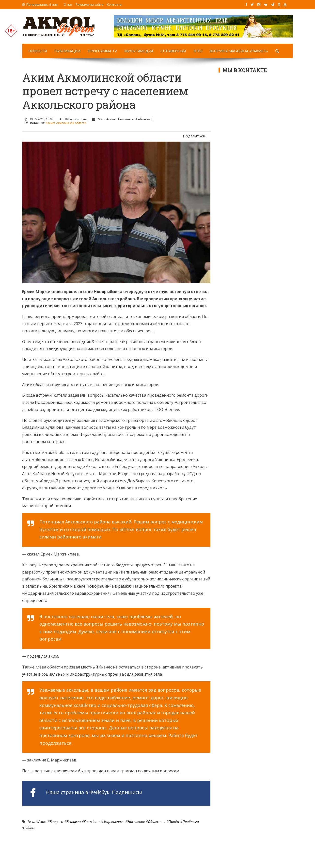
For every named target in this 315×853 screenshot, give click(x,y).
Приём (174, 821)
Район (29, 827)
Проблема (190, 821)
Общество (156, 821)
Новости (37, 50)
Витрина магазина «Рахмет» (239, 50)
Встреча (74, 821)
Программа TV (102, 50)
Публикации (67, 50)
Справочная (173, 50)
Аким (42, 821)
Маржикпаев (114, 821)
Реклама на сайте (90, 4)
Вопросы (56, 821)
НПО (197, 50)
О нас (68, 4)
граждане (92, 821)
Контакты (114, 4)
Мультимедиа (138, 50)
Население (136, 821)
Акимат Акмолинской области (66, 123)
